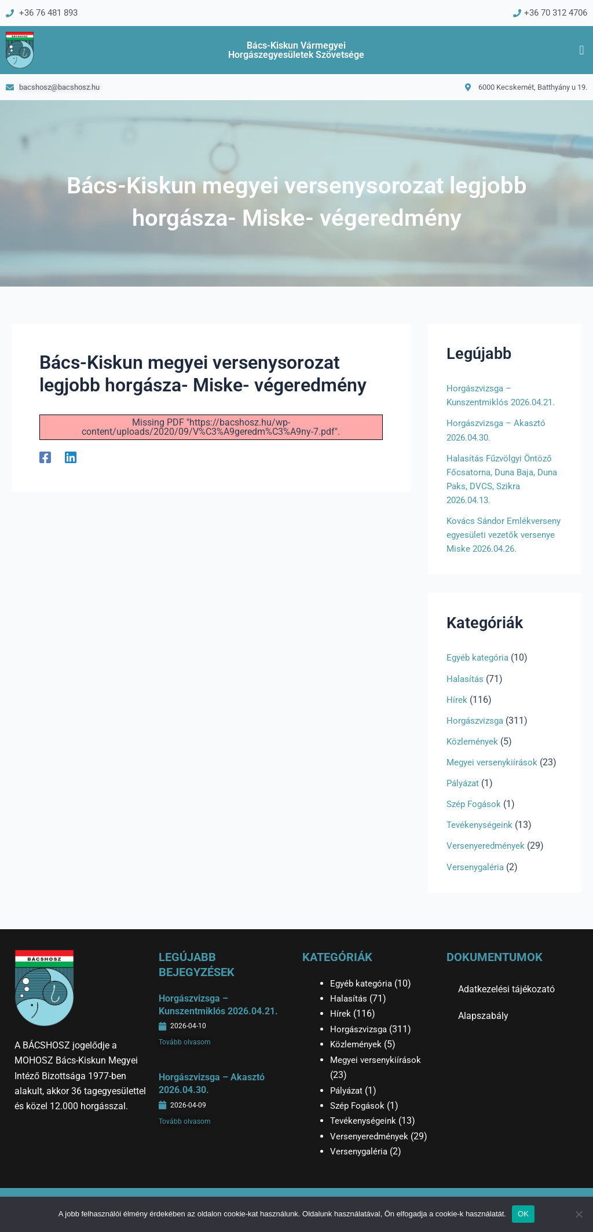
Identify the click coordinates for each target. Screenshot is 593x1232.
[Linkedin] (70, 458)
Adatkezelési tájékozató (506, 989)
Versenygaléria (476, 880)
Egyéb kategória (479, 671)
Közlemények (473, 755)
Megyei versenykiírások (493, 776)
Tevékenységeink (481, 838)
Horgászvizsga (476, 734)
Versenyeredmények (487, 859)
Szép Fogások (475, 817)
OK (523, 1213)
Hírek (456, 713)
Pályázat (464, 796)
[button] (581, 50)
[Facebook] (45, 458)
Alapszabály (483, 1015)
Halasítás (465, 692)
